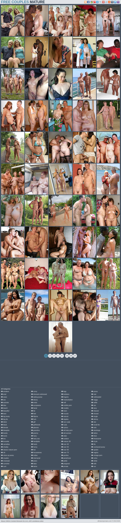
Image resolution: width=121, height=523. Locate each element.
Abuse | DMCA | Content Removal (11, 521)
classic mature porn (9, 450)
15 (67, 356)
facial (34, 408)
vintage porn (96, 455)
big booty (5, 416)
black (4, 425)
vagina (94, 452)
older (64, 436)
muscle (65, 413)
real (93, 394)
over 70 (65, 452)
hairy (34, 436)
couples (5, 458)
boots (4, 436)
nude (64, 425)
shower (95, 413)
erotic (34, 402)
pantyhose (66, 458)
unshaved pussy (98, 447)
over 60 (65, 450)
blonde (4, 427)
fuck (33, 419)
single (94, 416)
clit (3, 452)
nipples (65, 419)
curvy (34, 391)
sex (93, 405)
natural (64, 416)
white (94, 461)
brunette (5, 441)
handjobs (35, 441)
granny (34, 433)
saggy (94, 400)
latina (34, 466)
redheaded (96, 397)
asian (4, 397)
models (65, 408)
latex (34, 463)
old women (66, 433)
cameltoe (5, 444)
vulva (94, 458)
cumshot (5, 463)
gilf (33, 422)
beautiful (5, 411)
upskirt (94, 450)
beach (4, 408)
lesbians (65, 394)
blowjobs (5, 430)
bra (3, 438)
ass (3, 400)
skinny (94, 419)
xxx (93, 466)
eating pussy (36, 397)
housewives (36, 452)
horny (34, 447)
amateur (5, 391)
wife (93, 463)
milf (63, 402)
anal (3, 394)
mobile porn (66, 405)
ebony (34, 400)
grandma (35, 430)
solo (93, 427)
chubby (4, 447)
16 (71, 356)
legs (63, 391)
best (3, 413)
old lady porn (67, 430)
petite (64, 461)
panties (65, 455)
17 (75, 356)
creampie (5, 461)
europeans (36, 405)
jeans (34, 461)
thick (94, 436)
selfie (94, 402)
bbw (3, 405)
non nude (65, 422)
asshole (5, 402)
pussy (94, 391)
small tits (95, 425)
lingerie (65, 397)
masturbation (67, 400)
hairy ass (35, 438)
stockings (95, 430)
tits (93, 444)
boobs (4, 433)
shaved (95, 411)
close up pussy (7, 455)
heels (34, 444)
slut (93, 422)
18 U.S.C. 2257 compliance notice (32, 521)
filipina (34, 416)
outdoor (65, 438)
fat (33, 411)
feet (33, 413)
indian (34, 455)
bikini (4, 422)
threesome (96, 438)
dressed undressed (39, 394)
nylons (64, 427)
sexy (94, 408)
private (64, 466)
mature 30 (66, 441)
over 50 (65, 447)
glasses (35, 427)
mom (64, 411)
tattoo (94, 433)
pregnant (65, 463)
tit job (94, 441)
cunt (3, 466)
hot (33, 450)
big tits (4, 419)
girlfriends (35, 425)
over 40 (65, 444)
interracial (35, 458)
